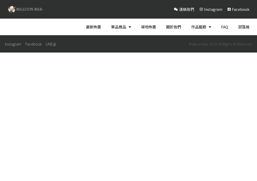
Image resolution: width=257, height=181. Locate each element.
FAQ (224, 26)
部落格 (243, 26)
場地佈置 (148, 26)
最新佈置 (93, 26)
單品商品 (121, 27)
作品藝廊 (201, 27)
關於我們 (173, 26)
